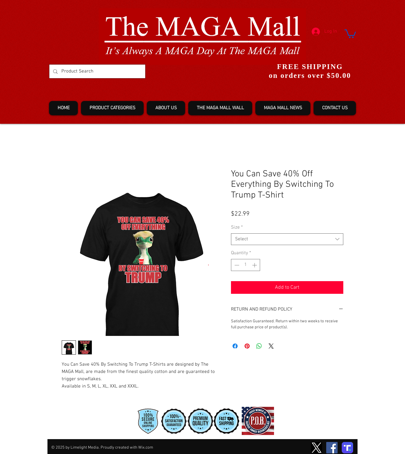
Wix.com (145, 447)
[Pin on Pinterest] (247, 346)
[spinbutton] (245, 265)
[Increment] (255, 265)
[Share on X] (271, 346)
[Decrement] (236, 265)
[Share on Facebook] (235, 346)
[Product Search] (96, 71)
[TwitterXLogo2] (316, 447)
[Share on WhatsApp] (259, 346)
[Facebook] (332, 447)
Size (237, 227)
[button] (350, 33)
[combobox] (287, 239)
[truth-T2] (347, 447)
